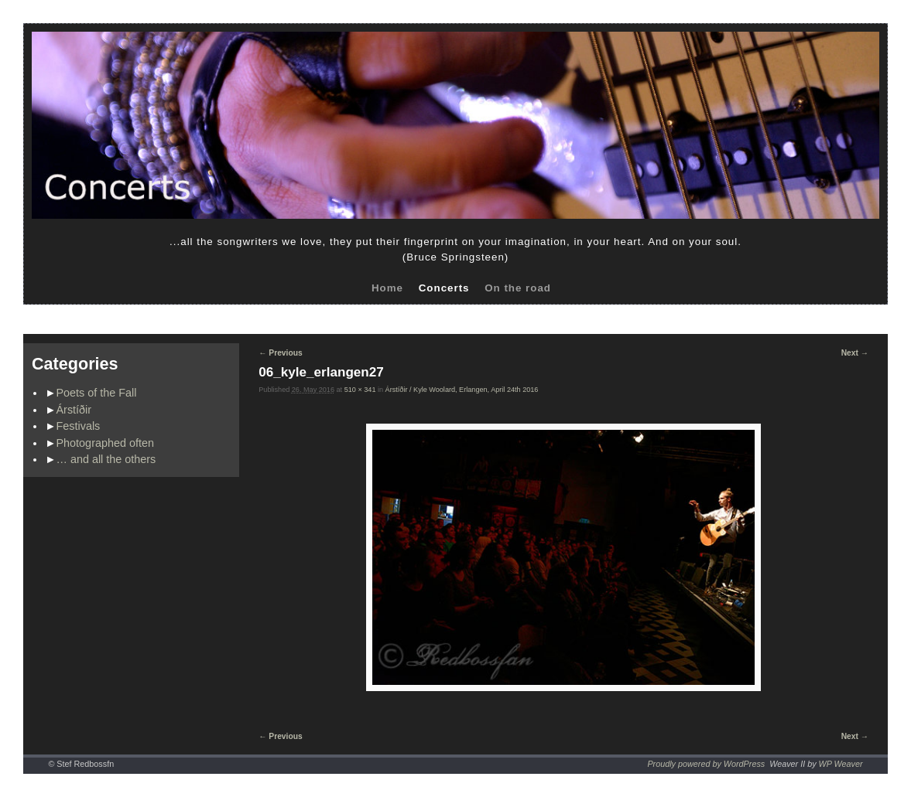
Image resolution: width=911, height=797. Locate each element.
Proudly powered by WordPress (706, 763)
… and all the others (106, 459)
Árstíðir (74, 410)
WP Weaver (841, 763)
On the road (518, 288)
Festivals (79, 426)
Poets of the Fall (97, 393)
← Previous (280, 353)
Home (387, 288)
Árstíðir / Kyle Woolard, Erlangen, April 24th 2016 (462, 389)
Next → (854, 353)
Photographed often (105, 443)
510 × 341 (360, 389)
